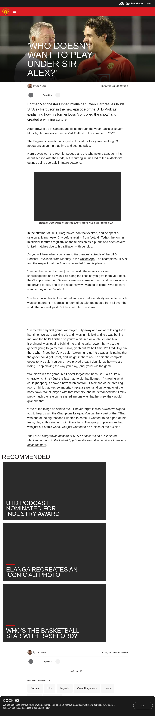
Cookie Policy (44, 708)
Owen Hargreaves (87, 594)
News (108, 594)
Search (34, 604)
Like (49, 594)
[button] (14, 11)
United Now (52, 604)
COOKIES (11, 700)
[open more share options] (57, 95)
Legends (64, 594)
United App (87, 259)
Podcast (35, 594)
